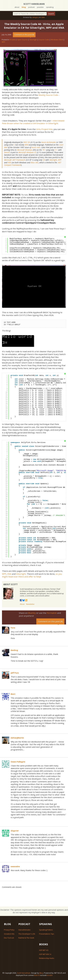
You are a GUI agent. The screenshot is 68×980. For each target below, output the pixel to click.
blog (24, 7)
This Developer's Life (26, 934)
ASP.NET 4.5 (43, 950)
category (35, 17)
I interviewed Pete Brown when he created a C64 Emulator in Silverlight (33, 122)
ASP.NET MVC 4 (45, 954)
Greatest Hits (9, 934)
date (43, 17)
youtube (40, 7)
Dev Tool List (9, 938)
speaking (49, 7)
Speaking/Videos (46, 930)
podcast (31, 7)
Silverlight (33, 39)
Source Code (44, 39)
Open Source (22, 39)
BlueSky (32, 613)
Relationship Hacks (46, 958)
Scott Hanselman (34, 3)
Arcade (12, 39)
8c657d (37, 975)
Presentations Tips (46, 934)
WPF (3, 42)
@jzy (41, 973)
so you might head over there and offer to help (32, 575)
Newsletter (30, 604)
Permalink (52, 613)
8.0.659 (49, 975)
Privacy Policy (9, 930)
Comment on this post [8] (24, 34)
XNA (9, 574)
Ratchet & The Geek (26, 938)
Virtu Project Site (44, 129)
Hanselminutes (24, 930)
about (17, 7)
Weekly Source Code (48, 95)
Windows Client (57, 39)
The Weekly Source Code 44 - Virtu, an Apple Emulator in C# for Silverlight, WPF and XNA (34, 25)
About (22, 604)
